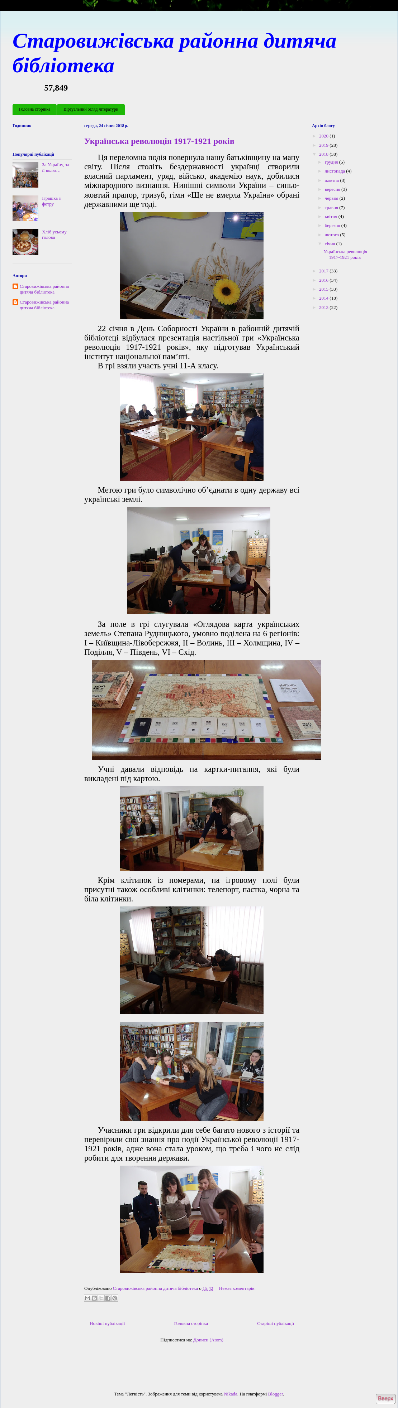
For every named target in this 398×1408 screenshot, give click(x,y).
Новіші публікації (107, 1323)
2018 (324, 154)
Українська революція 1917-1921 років (159, 141)
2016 (324, 280)
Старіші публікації (275, 1323)
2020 (324, 136)
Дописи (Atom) (208, 1339)
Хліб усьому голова (54, 234)
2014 (324, 298)
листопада (335, 171)
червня (332, 198)
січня (330, 243)
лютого (332, 234)
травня (332, 207)
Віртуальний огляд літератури (90, 109)
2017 (324, 271)
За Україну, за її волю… (55, 167)
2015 (324, 289)
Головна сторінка (34, 109)
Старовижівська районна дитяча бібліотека (44, 289)
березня (333, 225)
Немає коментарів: (237, 1288)
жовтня (332, 180)
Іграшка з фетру (51, 201)
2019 (324, 145)
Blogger (275, 1394)
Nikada (230, 1394)
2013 (324, 307)
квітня (331, 216)
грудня (332, 162)
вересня (333, 189)
